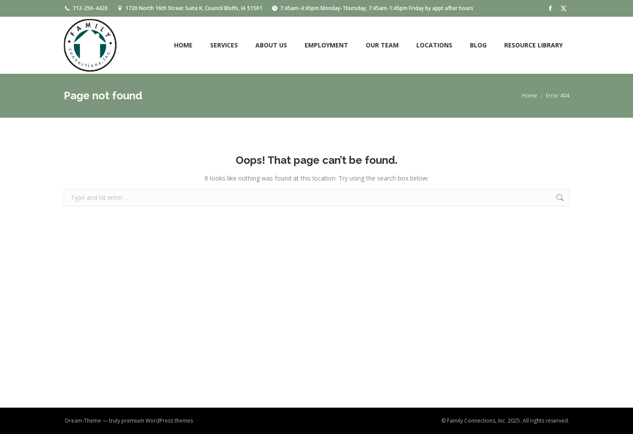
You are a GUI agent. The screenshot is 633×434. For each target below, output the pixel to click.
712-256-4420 (86, 8)
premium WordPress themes (157, 420)
